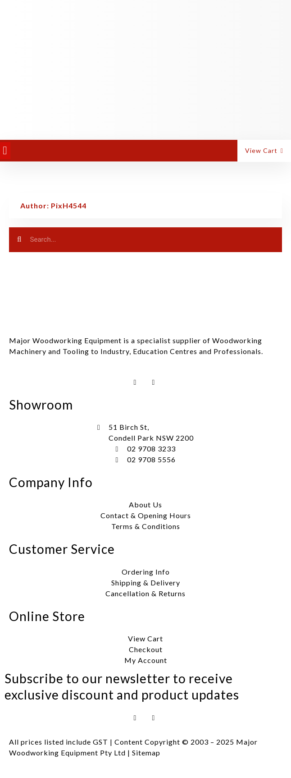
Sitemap (146, 752)
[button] (5, 150)
